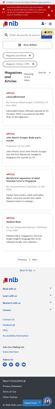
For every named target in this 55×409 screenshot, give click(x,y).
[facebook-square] (12, 366)
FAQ (5, 330)
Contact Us (9, 319)
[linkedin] (6, 366)
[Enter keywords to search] (25, 35)
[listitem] (9, 289)
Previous (22, 259)
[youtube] (25, 366)
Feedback (9, 325)
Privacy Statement (12, 386)
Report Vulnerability (14, 380)
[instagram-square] (18, 366)
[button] (44, 24)
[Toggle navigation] (50, 24)
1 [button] (29, 259)
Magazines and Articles (19, 55)
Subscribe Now (10, 351)
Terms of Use (9, 391)
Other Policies (10, 397)
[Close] (52, 8)
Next (34, 259)
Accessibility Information (15, 335)
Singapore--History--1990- (20, 64)
